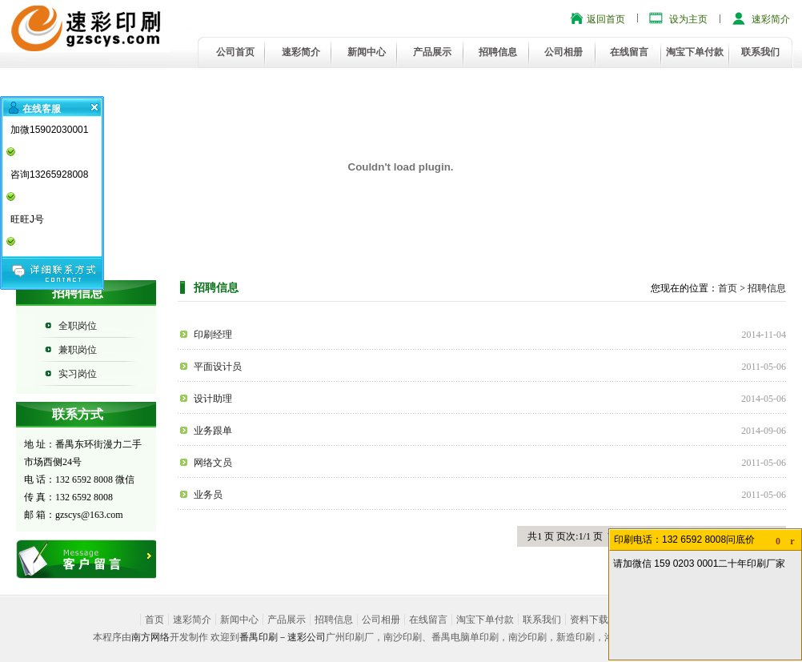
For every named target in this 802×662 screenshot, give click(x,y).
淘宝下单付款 (695, 52)
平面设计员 (218, 366)
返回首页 (606, 19)
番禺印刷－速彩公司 (282, 637)
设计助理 (213, 398)
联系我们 (760, 52)
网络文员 (213, 462)
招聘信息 (498, 52)
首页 (727, 288)
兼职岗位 (77, 349)
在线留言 (629, 52)
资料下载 (589, 619)
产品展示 (432, 52)
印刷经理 (213, 334)
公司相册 (563, 52)
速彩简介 (771, 19)
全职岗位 (77, 325)
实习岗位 (77, 373)
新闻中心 (366, 52)
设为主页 (688, 19)
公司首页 (235, 52)
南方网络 (150, 637)
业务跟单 (213, 430)
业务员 (208, 494)
